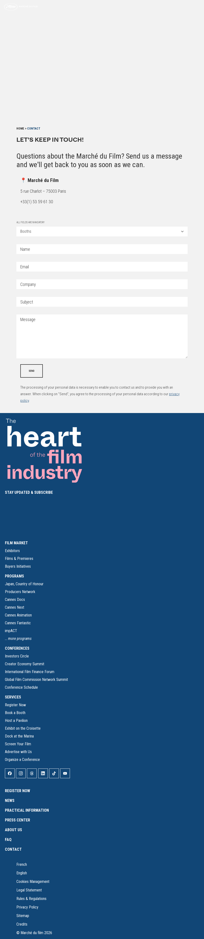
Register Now (15, 705)
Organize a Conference (22, 759)
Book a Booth (15, 712)
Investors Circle (17, 656)
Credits (21, 924)
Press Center (17, 820)
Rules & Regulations (31, 898)
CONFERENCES (17, 648)
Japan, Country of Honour (24, 584)
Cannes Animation (18, 615)
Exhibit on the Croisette (23, 728)
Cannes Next (14, 607)
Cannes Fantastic (18, 623)
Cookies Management (32, 881)
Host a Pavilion (16, 720)
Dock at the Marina (19, 736)
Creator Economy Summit (24, 664)
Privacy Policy (27, 907)
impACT (11, 630)
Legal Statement (29, 890)
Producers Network (20, 591)
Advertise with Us (18, 751)
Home (20, 128)
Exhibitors (12, 550)
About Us (13, 830)
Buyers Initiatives (18, 566)
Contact (13, 849)
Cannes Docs (15, 599)
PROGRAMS (14, 576)
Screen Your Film (18, 744)
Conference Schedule (21, 687)
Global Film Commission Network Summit (36, 679)
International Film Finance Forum (29, 671)
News (9, 800)
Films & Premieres (19, 558)
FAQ (8, 839)
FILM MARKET (16, 543)
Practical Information (27, 810)
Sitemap (22, 915)
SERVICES (13, 697)
